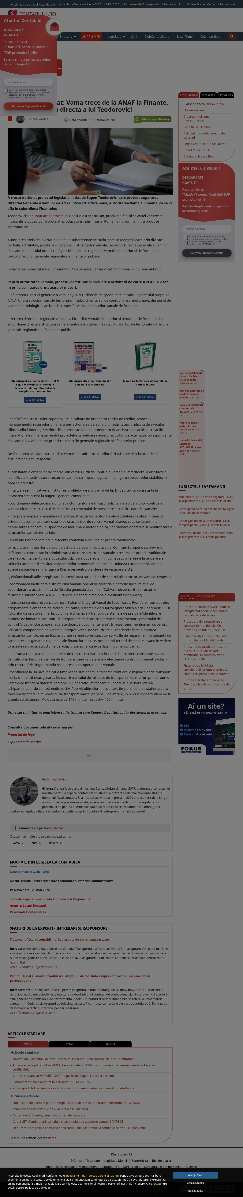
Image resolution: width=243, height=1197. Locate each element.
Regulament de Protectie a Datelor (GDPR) (92, 1175)
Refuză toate (195, 1190)
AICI (155, 1183)
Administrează (195, 1182)
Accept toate (195, 1175)
